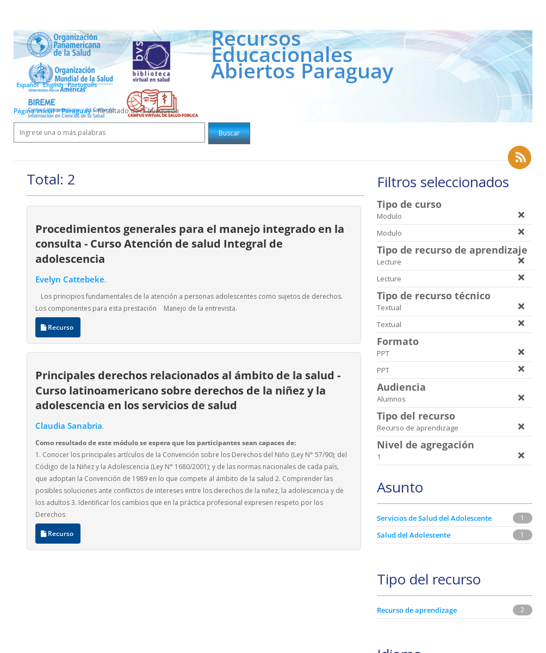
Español (27, 85)
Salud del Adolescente (413, 535)
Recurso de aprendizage (417, 610)
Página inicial (34, 110)
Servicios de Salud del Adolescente (434, 518)
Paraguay (76, 110)
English (53, 85)
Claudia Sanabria (68, 425)
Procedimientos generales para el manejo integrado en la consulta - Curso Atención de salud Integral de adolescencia (189, 243)
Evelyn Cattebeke (69, 279)
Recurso (58, 327)
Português (82, 85)
